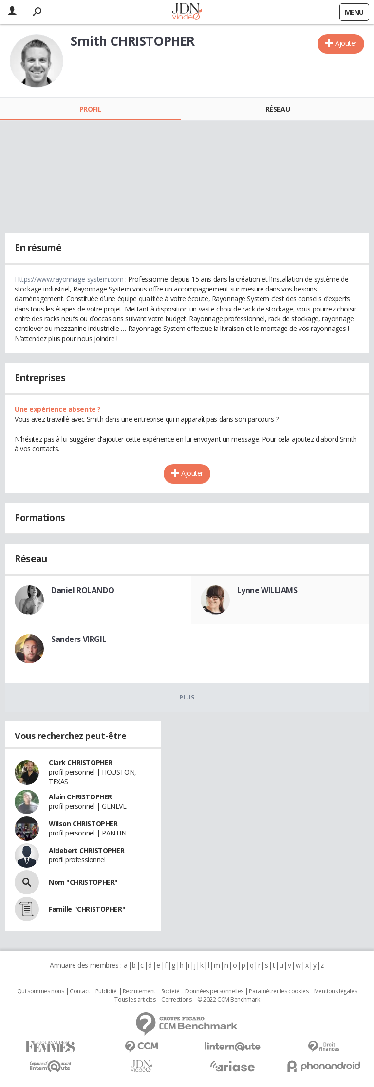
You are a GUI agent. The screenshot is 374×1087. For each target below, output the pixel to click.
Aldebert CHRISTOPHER (87, 850)
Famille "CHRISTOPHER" (87, 908)
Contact (80, 991)
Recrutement (139, 991)
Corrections (176, 999)
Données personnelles (214, 991)
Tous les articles (134, 999)
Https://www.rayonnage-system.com (69, 279)
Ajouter (346, 43)
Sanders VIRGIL (78, 639)
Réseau (277, 109)
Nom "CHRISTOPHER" (83, 882)
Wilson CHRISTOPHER (83, 823)
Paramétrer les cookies (278, 991)
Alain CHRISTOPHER (80, 796)
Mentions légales (335, 991)
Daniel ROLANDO (82, 590)
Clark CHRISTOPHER (80, 762)
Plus (186, 697)
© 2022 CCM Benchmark (228, 999)
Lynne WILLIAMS (267, 590)
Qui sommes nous (40, 991)
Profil (90, 109)
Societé (170, 991)
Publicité (106, 991)
